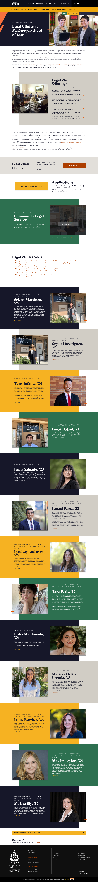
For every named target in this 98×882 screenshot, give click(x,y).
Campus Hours (56, 851)
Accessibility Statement (82, 848)
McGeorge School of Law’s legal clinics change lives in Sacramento (33, 275)
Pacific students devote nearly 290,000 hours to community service (33, 273)
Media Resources (56, 859)
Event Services (56, 853)
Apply (64, 13)
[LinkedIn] (83, 873)
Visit (69, 13)
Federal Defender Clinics (72, 141)
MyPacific (55, 848)
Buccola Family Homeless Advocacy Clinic (63, 64)
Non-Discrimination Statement (84, 857)
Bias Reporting (81, 851)
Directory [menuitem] (72, 9)
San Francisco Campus (33, 866)
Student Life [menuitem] (65, 3)
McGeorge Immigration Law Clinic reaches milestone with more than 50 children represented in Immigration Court (46, 261)
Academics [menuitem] (30, 3)
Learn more (55, 528)
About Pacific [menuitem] (53, 3)
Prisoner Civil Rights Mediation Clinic (71, 142)
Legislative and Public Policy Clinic (22, 148)
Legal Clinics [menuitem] (45, 9)
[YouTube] (87, 873)
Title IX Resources (81, 853)
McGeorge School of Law (24, 22)
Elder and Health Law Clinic (44, 64)
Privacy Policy (80, 862)
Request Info (75, 13)
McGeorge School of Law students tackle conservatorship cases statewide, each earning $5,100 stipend (43, 263)
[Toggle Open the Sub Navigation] (76, 3)
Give (81, 13)
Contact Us (55, 862)
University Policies (81, 855)
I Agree (72, 879)
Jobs (54, 857)
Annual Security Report (82, 859)
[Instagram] (81, 873)
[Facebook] (78, 873)
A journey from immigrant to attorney (25, 265)
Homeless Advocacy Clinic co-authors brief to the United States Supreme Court (36, 271)
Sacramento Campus (32, 857)
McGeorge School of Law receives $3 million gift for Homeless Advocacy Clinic (36, 269)
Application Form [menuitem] (33, 9)
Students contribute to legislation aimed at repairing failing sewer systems (35, 267)
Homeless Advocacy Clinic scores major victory (28, 277)
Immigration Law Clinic (30, 64)
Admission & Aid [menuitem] (41, 3)
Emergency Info (56, 855)
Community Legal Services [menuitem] (59, 9)
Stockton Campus (32, 848)
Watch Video (68, 224)
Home (13, 22)
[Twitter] (85, 873)
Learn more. (17, 320)
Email (38, 842)
